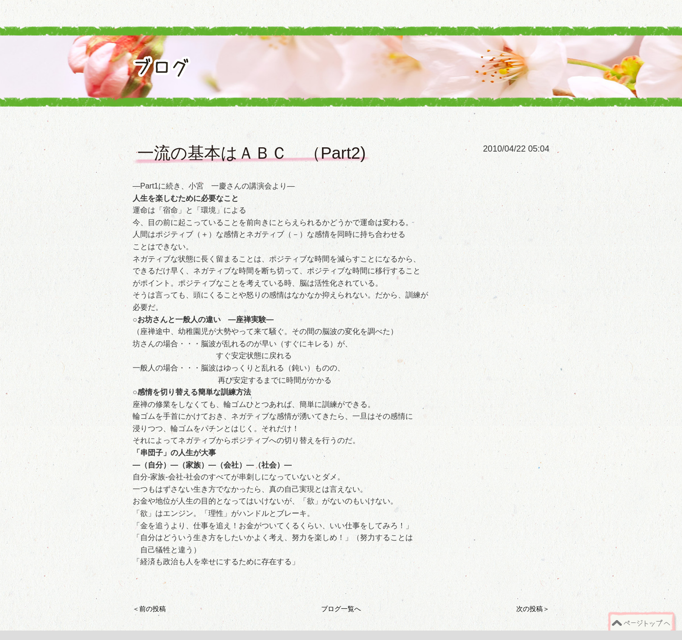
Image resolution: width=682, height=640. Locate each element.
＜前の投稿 (149, 609)
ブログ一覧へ (341, 609)
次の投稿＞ (532, 609)
